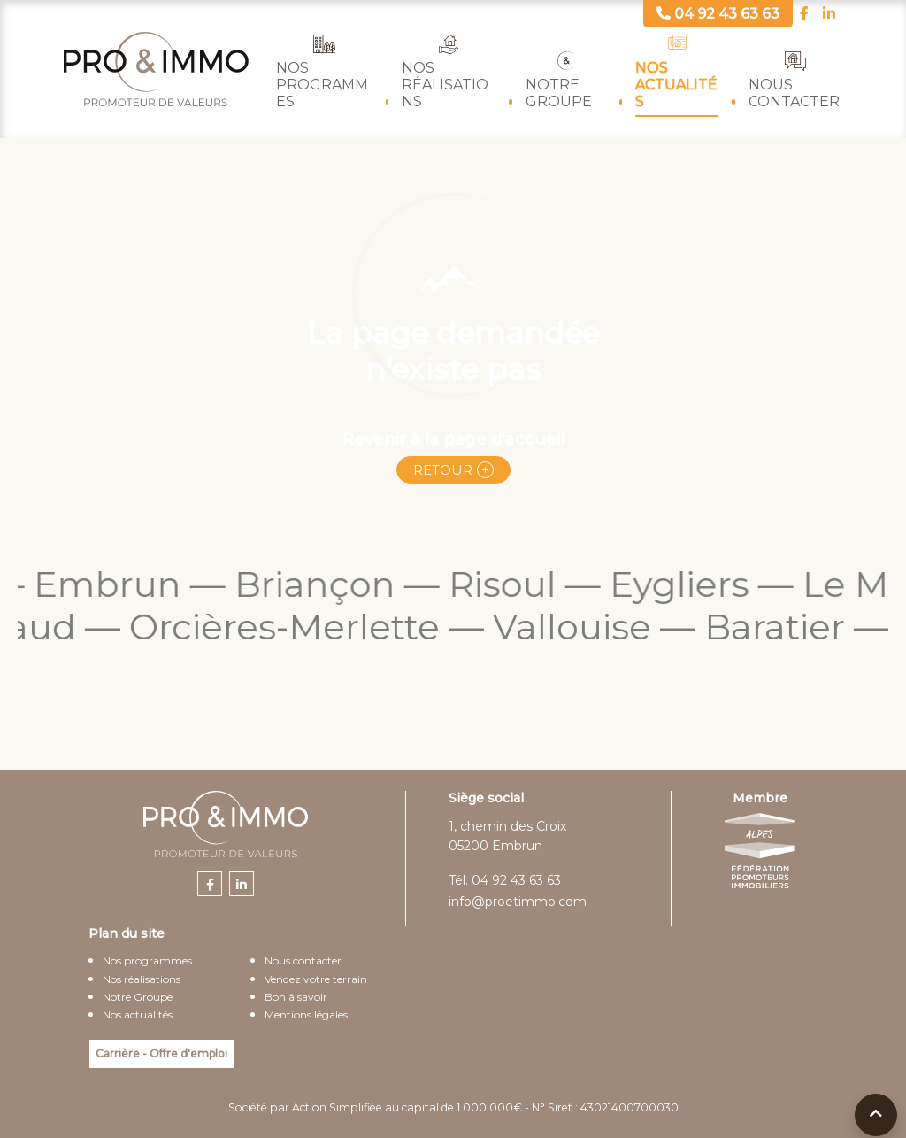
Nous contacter (794, 93)
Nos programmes (322, 84)
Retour (442, 469)
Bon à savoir (296, 996)
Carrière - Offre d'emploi (161, 1053)
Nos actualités (676, 84)
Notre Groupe (559, 93)
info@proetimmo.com (518, 902)
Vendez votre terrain (316, 979)
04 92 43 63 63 (516, 880)
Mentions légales (306, 1014)
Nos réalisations (445, 84)
